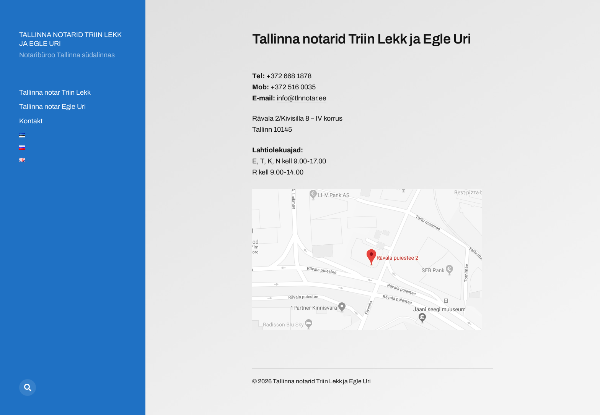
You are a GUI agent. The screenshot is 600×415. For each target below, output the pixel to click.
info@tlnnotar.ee (301, 98)
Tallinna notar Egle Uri (52, 106)
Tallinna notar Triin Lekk (55, 92)
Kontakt (30, 121)
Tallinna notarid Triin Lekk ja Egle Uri (322, 381)
